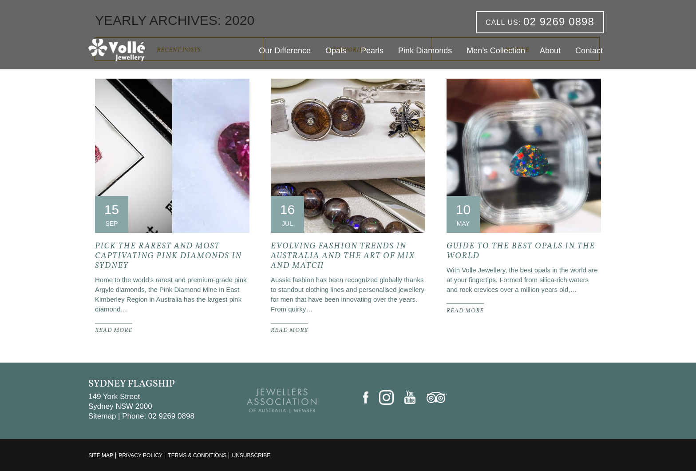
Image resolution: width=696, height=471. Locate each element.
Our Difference (285, 50)
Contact (589, 50)
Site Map (100, 455)
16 (287, 209)
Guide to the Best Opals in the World (521, 251)
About (550, 50)
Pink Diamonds (425, 50)
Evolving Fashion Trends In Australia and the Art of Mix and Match (343, 256)
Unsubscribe (251, 455)
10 (463, 209)
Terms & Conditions (197, 455)
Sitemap (102, 416)
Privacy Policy (140, 455)
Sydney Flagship (131, 384)
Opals (335, 50)
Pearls (372, 50)
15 (111, 209)
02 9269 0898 (540, 22)
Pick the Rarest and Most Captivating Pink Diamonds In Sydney (168, 256)
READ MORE (113, 331)
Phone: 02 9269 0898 (158, 416)
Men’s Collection (496, 50)
